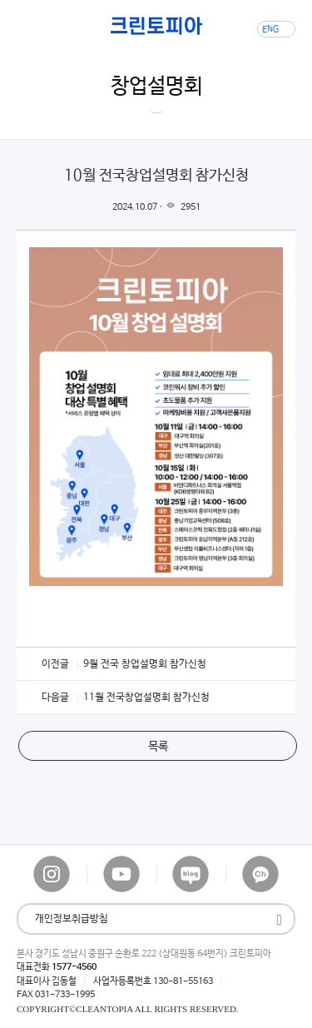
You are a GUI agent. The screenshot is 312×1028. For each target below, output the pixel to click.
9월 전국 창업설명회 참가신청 (144, 664)
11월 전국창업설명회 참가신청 (146, 697)
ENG (270, 29)
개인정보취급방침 (71, 919)
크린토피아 (156, 25)
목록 (158, 746)
